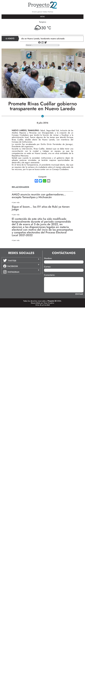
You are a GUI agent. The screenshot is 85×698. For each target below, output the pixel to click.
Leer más (16, 202)
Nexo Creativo (49, 303)
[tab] (21, 260)
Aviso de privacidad (42, 305)
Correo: (47, 267)
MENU (42, 17)
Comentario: (49, 275)
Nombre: (48, 258)
